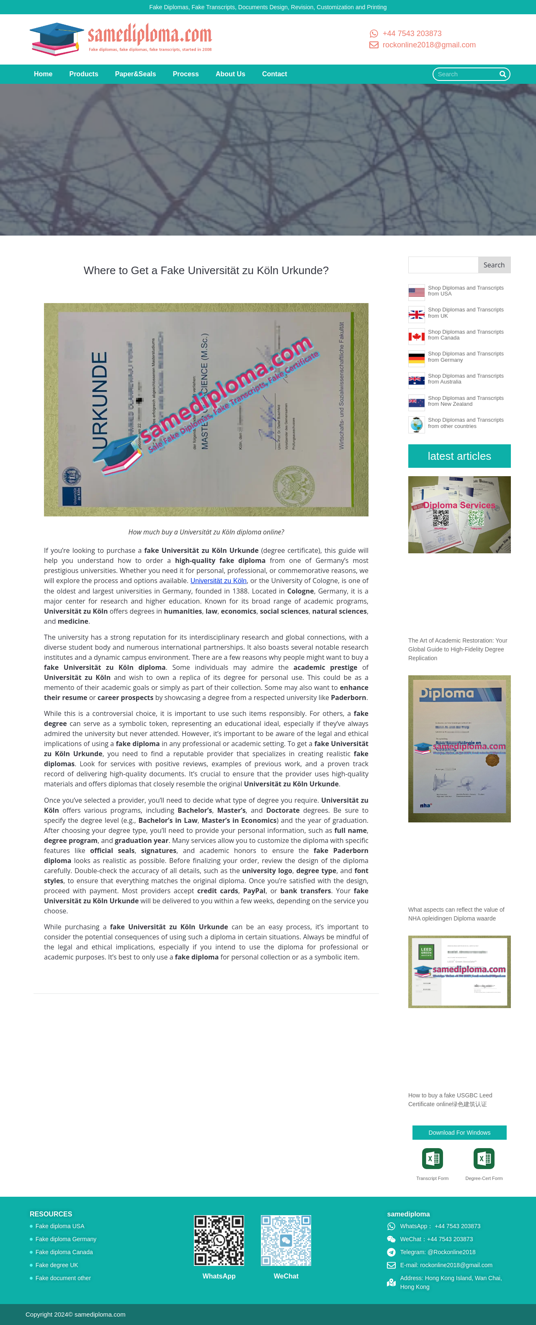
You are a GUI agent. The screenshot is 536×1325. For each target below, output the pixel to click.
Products (83, 74)
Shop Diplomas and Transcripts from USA (466, 291)
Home (43, 74)
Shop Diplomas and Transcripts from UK (466, 312)
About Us (230, 74)
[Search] (503, 74)
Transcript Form (432, 1178)
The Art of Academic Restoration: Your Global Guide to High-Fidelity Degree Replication (458, 649)
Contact (274, 74)
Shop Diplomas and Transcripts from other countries (466, 423)
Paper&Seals (135, 74)
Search (494, 265)
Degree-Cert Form (483, 1178)
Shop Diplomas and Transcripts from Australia (466, 379)
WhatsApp (219, 1276)
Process (186, 74)
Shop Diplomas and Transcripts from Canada (466, 335)
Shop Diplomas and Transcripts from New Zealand (466, 401)
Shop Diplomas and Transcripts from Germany (466, 356)
